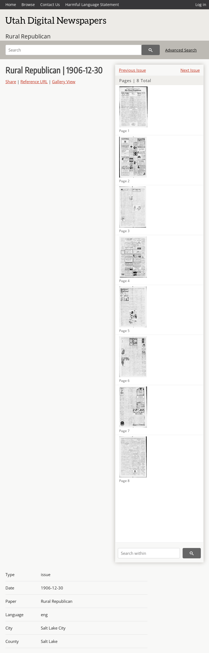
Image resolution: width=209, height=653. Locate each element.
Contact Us (50, 4)
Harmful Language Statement (92, 4)
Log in (200, 4)
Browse (28, 4)
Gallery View (63, 81)
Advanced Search (181, 50)
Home (10, 4)
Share (10, 81)
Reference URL (34, 81)
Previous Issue (132, 70)
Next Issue (190, 70)
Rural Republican (28, 36)
